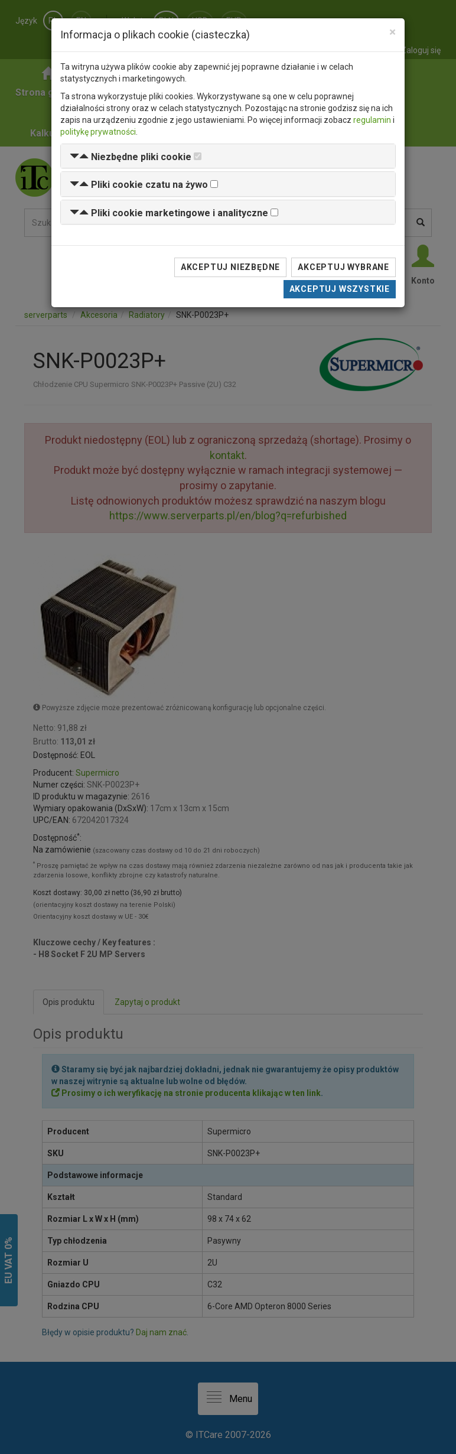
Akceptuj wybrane (343, 267)
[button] (130, 156)
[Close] (392, 32)
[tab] (228, 156)
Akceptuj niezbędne (230, 267)
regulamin (372, 120)
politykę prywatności (98, 131)
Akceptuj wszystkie (339, 289)
